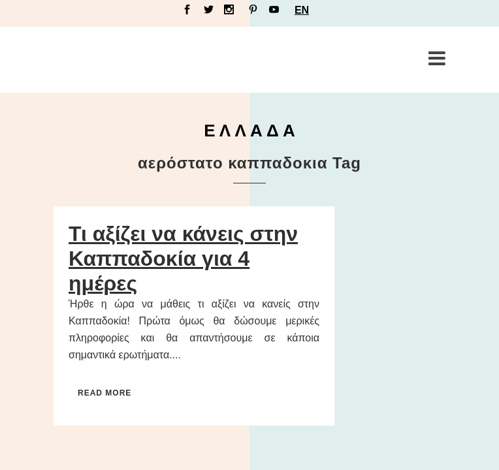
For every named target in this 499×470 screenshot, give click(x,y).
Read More (104, 393)
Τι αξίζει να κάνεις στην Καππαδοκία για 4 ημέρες (183, 258)
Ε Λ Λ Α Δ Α (249, 130)
